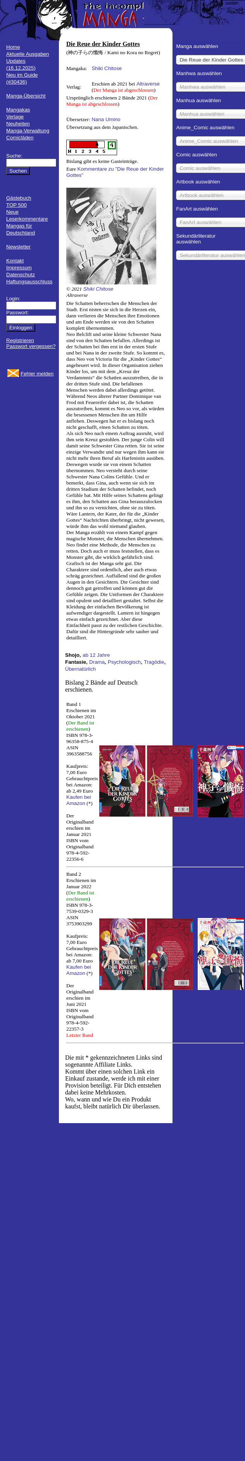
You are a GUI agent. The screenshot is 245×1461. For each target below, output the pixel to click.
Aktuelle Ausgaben (27, 54)
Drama (97, 662)
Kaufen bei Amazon (78, 800)
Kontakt (15, 261)
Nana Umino (105, 119)
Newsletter (18, 247)
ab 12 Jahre (96, 655)
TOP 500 (16, 205)
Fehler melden (37, 374)
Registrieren (20, 340)
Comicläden (19, 137)
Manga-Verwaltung (27, 131)
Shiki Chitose (106, 68)
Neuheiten (18, 124)
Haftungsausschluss (29, 281)
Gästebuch (18, 198)
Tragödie (154, 662)
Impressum (19, 268)
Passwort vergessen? (30, 346)
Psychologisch (124, 662)
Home (13, 47)
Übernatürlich (80, 669)
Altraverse (148, 84)
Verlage (15, 117)
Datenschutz (20, 274)
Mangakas (18, 110)
